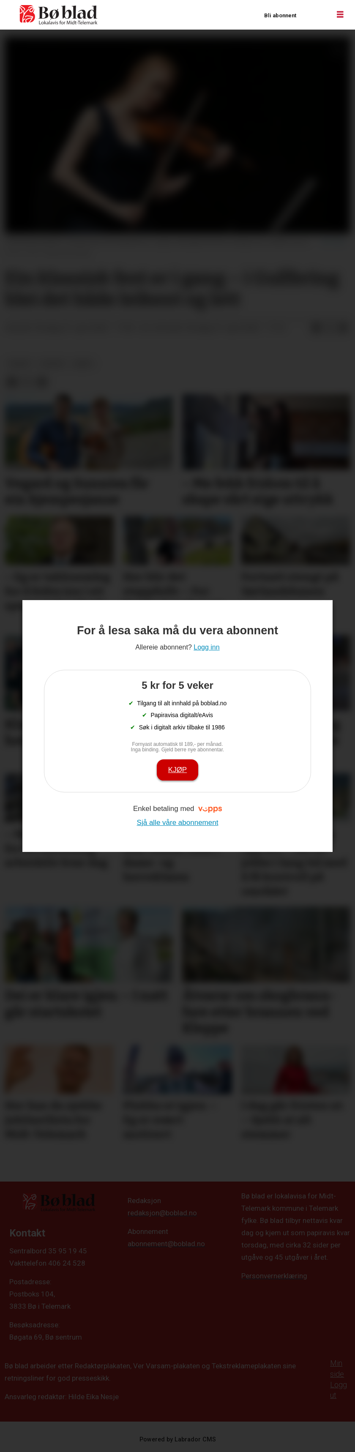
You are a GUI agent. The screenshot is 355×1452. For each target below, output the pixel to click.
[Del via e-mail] (343, 328)
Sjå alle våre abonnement (177, 823)
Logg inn (313, 15)
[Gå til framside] (59, 14)
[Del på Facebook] (316, 328)
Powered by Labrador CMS (177, 1439)
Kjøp (177, 770)
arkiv (83, 363)
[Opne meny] (340, 14)
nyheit (20, 363)
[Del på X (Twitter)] (329, 328)
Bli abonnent (280, 15)
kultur (52, 363)
